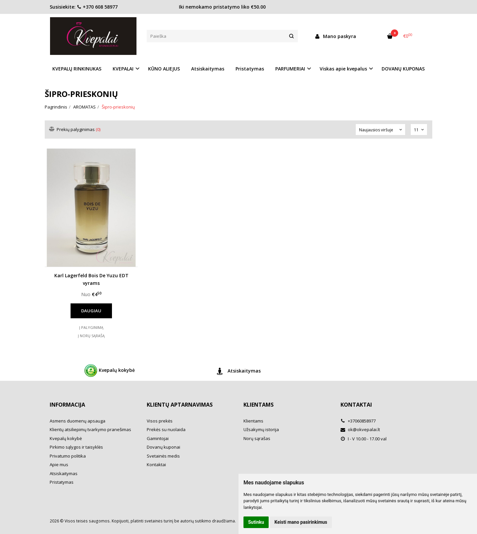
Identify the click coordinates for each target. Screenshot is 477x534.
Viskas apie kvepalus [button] (343, 69)
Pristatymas (250, 69)
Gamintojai (158, 438)
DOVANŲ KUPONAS (403, 69)
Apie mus (59, 464)
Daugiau (91, 311)
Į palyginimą (91, 327)
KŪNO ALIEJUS (164, 69)
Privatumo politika (68, 456)
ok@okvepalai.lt (360, 429)
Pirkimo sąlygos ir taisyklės (76, 447)
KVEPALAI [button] (123, 69)
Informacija (67, 404)
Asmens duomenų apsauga (77, 421)
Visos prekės (160, 421)
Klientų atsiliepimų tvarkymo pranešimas (90, 429)
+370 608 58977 (97, 7)
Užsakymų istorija (261, 429)
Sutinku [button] (256, 522)
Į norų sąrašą (91, 335)
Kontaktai (156, 464)
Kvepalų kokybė (109, 370)
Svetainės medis (163, 456)
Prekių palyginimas (75, 129)
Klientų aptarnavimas (180, 404)
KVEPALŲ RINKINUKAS (76, 69)
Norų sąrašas (256, 438)
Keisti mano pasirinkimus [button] (301, 522)
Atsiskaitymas (207, 69)
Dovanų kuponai (163, 447)
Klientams (258, 404)
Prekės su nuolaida (166, 429)
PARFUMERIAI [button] (290, 69)
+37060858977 (358, 421)
